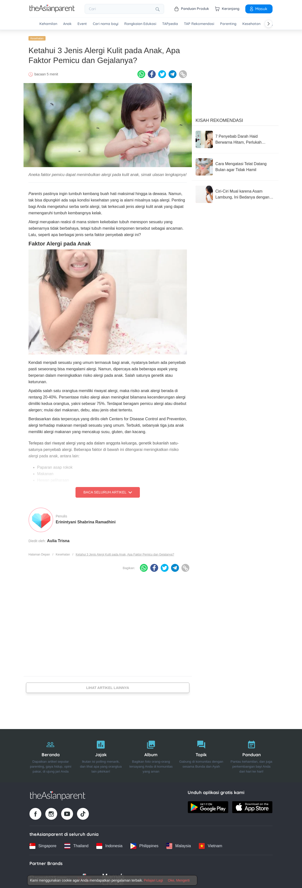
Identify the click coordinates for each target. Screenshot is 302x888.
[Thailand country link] (76, 844)
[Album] (151, 753)
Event (82, 24)
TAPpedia (170, 24)
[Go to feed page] (52, 10)
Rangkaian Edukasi (140, 24)
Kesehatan (251, 24)
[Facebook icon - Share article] (152, 72)
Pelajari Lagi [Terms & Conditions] (153, 880)
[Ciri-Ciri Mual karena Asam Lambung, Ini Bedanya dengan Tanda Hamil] (235, 192)
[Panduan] (251, 753)
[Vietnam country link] (210, 844)
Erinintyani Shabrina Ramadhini (86, 520)
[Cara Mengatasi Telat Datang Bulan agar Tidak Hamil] (235, 165)
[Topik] (201, 753)
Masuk (258, 8)
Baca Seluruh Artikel (107, 490)
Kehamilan (48, 24)
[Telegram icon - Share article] (172, 72)
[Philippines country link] (144, 844)
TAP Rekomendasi (199, 24)
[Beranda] (50, 753)
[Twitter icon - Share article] (162, 72)
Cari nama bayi (105, 24)
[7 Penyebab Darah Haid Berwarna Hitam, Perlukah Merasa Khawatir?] (235, 137)
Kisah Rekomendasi (219, 118)
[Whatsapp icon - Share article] (141, 72)
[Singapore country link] (42, 844)
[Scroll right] (269, 24)
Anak (67, 24)
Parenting (228, 24)
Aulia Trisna (58, 539)
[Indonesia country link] (109, 844)
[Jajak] (101, 753)
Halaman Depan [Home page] (39, 552)
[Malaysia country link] (178, 844)
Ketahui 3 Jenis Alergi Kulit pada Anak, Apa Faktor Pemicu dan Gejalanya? (125, 552)
